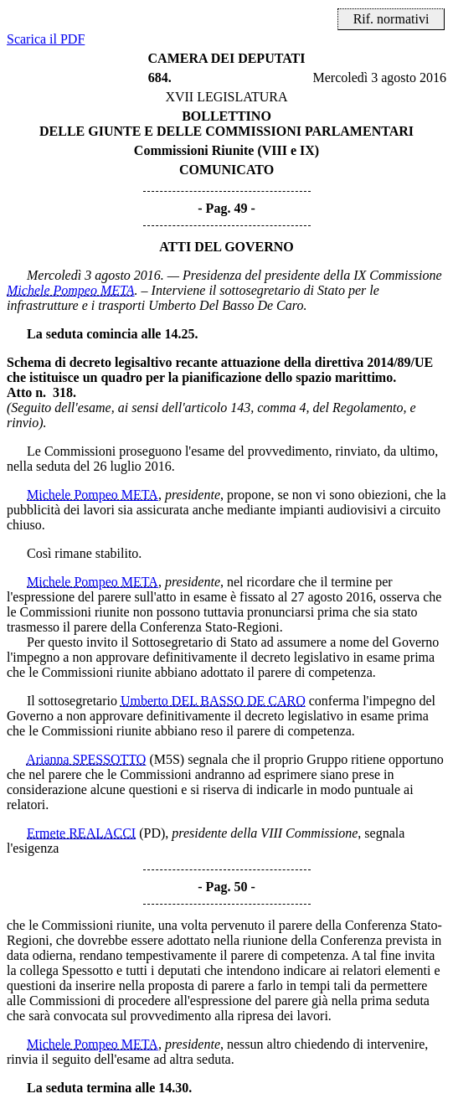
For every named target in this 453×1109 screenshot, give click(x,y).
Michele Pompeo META (71, 290)
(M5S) (166, 759)
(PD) (152, 833)
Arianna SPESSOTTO (86, 759)
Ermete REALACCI (81, 833)
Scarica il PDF (46, 39)
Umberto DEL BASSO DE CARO (213, 701)
